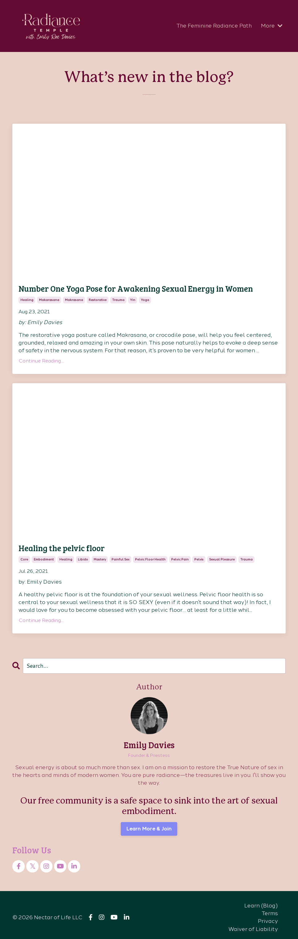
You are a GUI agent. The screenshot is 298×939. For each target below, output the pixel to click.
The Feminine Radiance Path (213, 25)
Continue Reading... (41, 359)
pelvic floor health (150, 555)
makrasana (74, 298)
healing (26, 298)
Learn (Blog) (261, 900)
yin (132, 298)
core (24, 555)
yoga (145, 298)
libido (83, 555)
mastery (100, 555)
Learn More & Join (148, 824)
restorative (98, 298)
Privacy (268, 916)
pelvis (199, 555)
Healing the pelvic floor (53, 544)
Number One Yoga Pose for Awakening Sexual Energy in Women (111, 287)
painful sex (120, 555)
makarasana (49, 298)
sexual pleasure (222, 555)
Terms (270, 908)
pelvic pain (180, 555)
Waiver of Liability (253, 924)
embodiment (44, 555)
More (272, 25)
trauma (118, 298)
